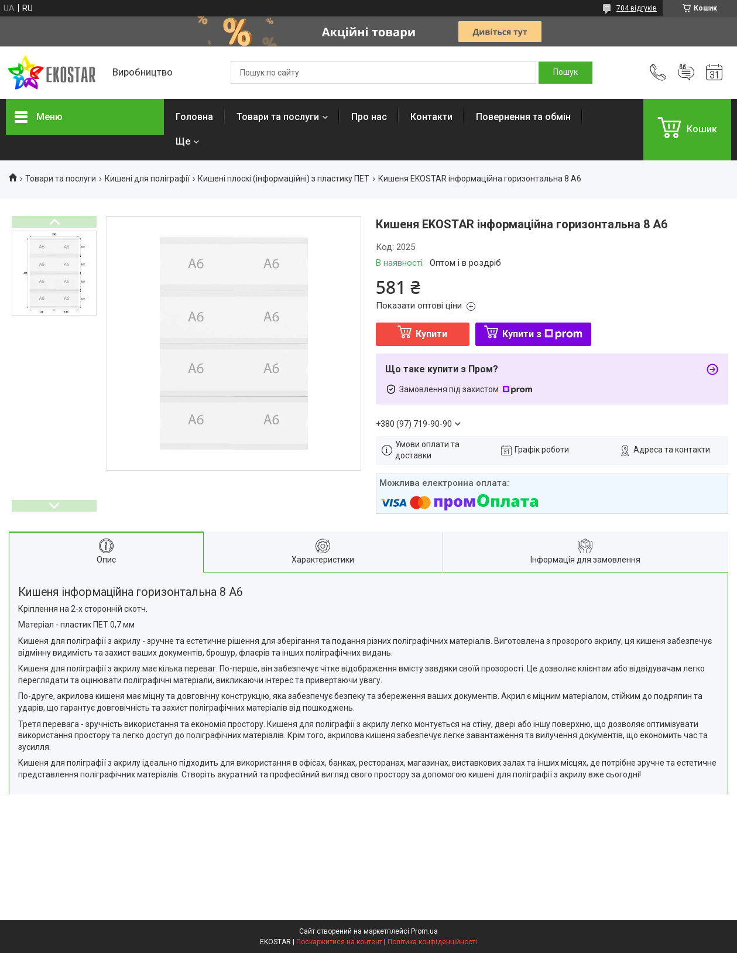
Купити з (542, 334)
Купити (431, 334)
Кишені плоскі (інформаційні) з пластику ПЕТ (283, 178)
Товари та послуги (277, 116)
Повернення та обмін (523, 116)
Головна (194, 116)
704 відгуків (636, 8)
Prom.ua (424, 931)
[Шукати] (565, 72)
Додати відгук (686, 72)
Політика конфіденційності (432, 942)
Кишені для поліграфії (147, 178)
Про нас (369, 116)
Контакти (431, 116)
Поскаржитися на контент (339, 942)
